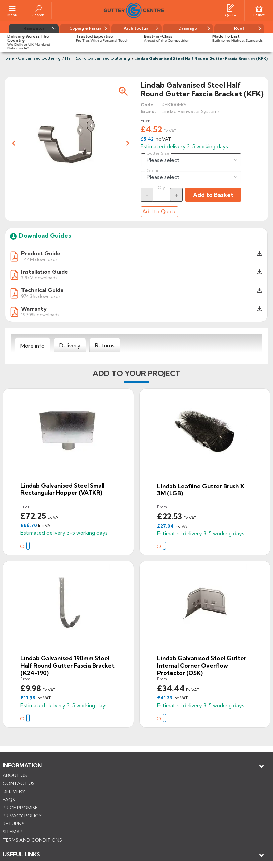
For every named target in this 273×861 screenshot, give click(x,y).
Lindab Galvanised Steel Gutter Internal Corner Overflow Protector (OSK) (201, 665)
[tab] (32, 345)
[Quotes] (230, 7)
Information (22, 765)
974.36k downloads (40, 296)
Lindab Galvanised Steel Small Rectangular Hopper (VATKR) (62, 489)
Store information (37, 798)
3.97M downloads (39, 277)
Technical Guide (42, 290)
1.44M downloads (39, 259)
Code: (148, 105)
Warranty (34, 308)
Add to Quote (159, 211)
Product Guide (40, 253)
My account (27, 787)
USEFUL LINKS (21, 776)
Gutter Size (158, 153)
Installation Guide (44, 271)
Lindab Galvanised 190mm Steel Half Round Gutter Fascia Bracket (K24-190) (67, 665)
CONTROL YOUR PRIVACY (33, 831)
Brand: (148, 111)
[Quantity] (161, 194)
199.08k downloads (40, 314)
